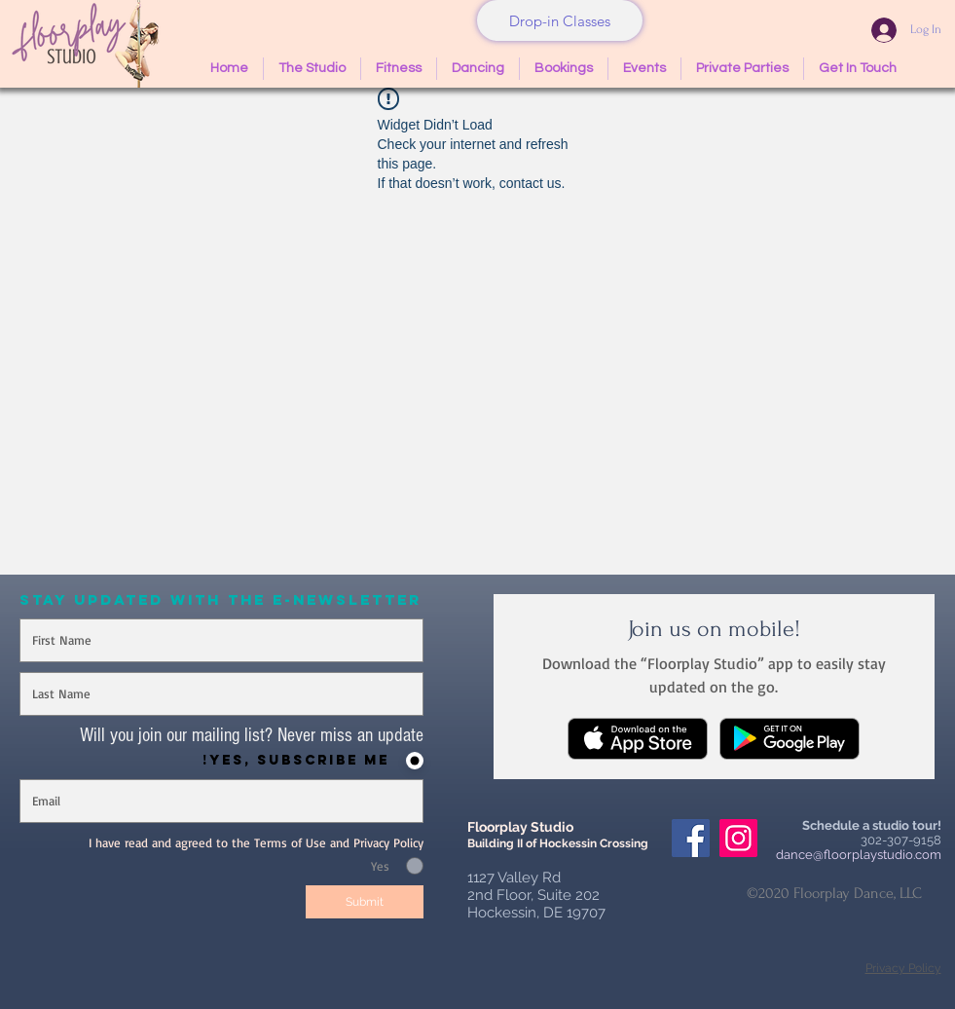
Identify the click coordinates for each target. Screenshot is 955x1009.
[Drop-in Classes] (560, 20)
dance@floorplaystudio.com (858, 854)
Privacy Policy (903, 968)
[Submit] (364, 901)
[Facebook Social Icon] (691, 838)
